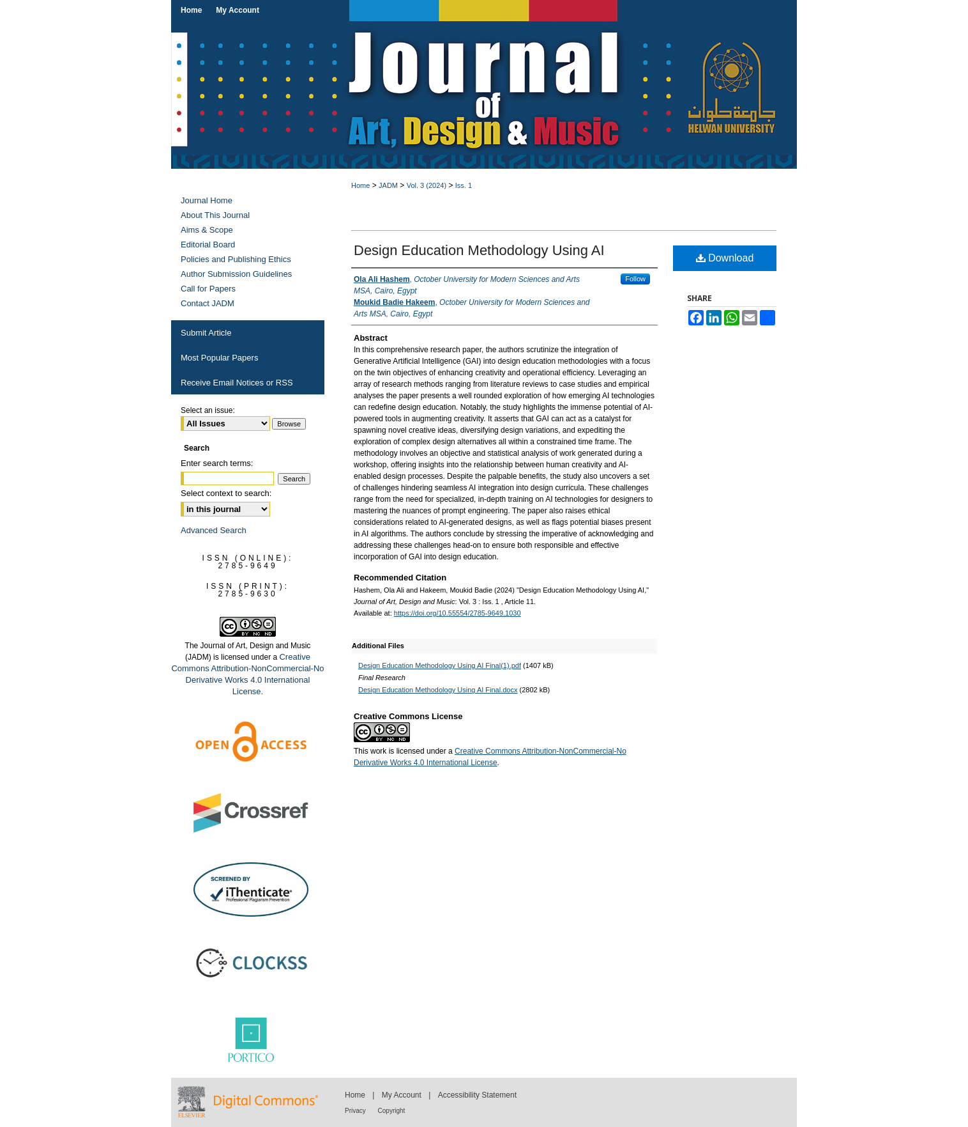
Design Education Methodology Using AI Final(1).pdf (439, 665)
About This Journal (215, 215)
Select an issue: (208, 410)
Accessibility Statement (477, 1095)
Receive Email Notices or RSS (237, 382)
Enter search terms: (217, 463)
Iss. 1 (463, 185)
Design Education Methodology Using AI (479, 250)
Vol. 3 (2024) (426, 185)
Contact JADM (207, 303)
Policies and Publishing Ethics (236, 259)
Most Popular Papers (219, 357)
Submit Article (206, 333)
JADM (388, 185)
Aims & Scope (207, 230)
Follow (635, 279)
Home (360, 185)
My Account (402, 1095)
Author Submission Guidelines (236, 274)
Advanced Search (213, 530)
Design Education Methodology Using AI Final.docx (437, 690)
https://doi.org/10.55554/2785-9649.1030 (457, 613)
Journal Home (206, 200)
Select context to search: (226, 493)
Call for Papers (208, 288)
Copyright (391, 1110)
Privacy (356, 1110)
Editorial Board (208, 244)
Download (725, 258)
